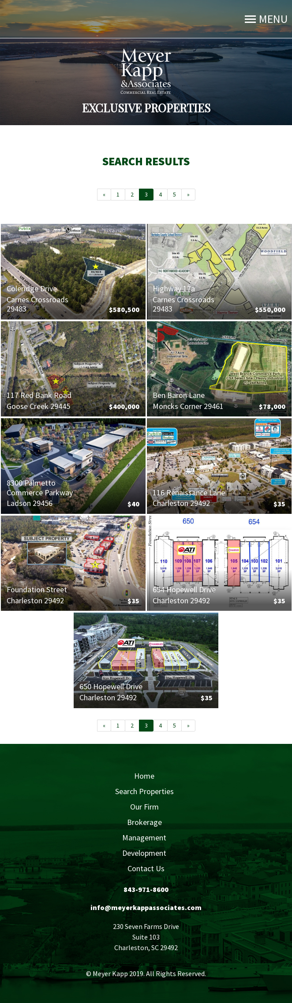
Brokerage (144, 822)
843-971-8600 (146, 889)
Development (144, 853)
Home (144, 776)
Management (144, 837)
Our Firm (144, 807)
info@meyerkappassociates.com (146, 907)
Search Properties (144, 791)
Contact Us (146, 868)
